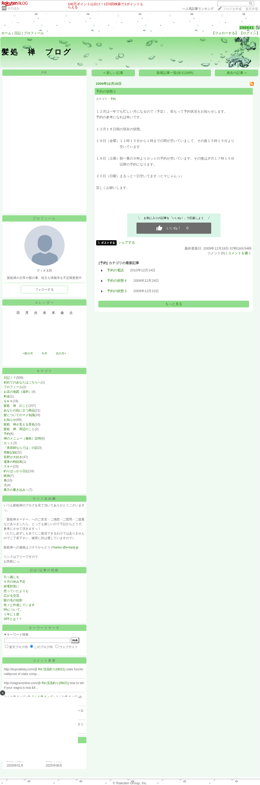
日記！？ (10, 378)
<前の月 (28, 353)
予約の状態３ (117, 291)
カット (8, 443)
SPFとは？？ (13, 619)
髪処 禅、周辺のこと (19, 429)
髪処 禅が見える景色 (19, 424)
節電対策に (11, 586)
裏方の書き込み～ (16, 490)
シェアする (126, 242)
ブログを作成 (232, 9)
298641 (247, 28)
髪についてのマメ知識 (19, 415)
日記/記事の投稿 (44, 570)
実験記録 (10, 452)
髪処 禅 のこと (16, 406)
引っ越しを (11, 577)
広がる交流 (11, 595)
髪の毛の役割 (13, 600)
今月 (44, 353)
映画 (7, 476)
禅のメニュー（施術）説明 (22, 438)
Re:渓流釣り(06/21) (52, 669)
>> (198, 9)
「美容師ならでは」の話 (21, 448)
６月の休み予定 (14, 581)
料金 (7, 396)
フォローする (44, 289)
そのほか (13, 8)
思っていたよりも (16, 591)
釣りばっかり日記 (16, 471)
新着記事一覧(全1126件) (175, 73)
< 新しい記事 (114, 73)
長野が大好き (13, 457)
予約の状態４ (117, 281)
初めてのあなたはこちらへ (22, 382)
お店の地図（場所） (18, 392)
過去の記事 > (237, 73)
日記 (17, 33)
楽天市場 (251, 9)
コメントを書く (239, 253)
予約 (7, 434)
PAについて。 (13, 609)
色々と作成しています (19, 605)
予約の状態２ (106, 91)
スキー (8, 466)
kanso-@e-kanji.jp (65, 547)
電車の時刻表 (13, 462)
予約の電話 (115, 270)
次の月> (61, 353)
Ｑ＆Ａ (8, 401)
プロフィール (34, 33)
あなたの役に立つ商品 (19, 410)
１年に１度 (11, 614)
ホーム (6, 33)
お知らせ (10, 420)
